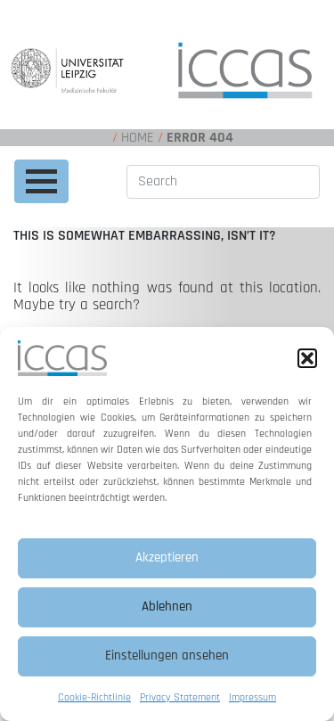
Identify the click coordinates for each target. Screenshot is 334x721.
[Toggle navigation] (41, 181)
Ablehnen (167, 606)
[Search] (223, 182)
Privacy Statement (180, 697)
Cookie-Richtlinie (94, 697)
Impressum (252, 697)
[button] (307, 358)
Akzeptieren (167, 557)
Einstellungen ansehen (167, 655)
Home (137, 137)
